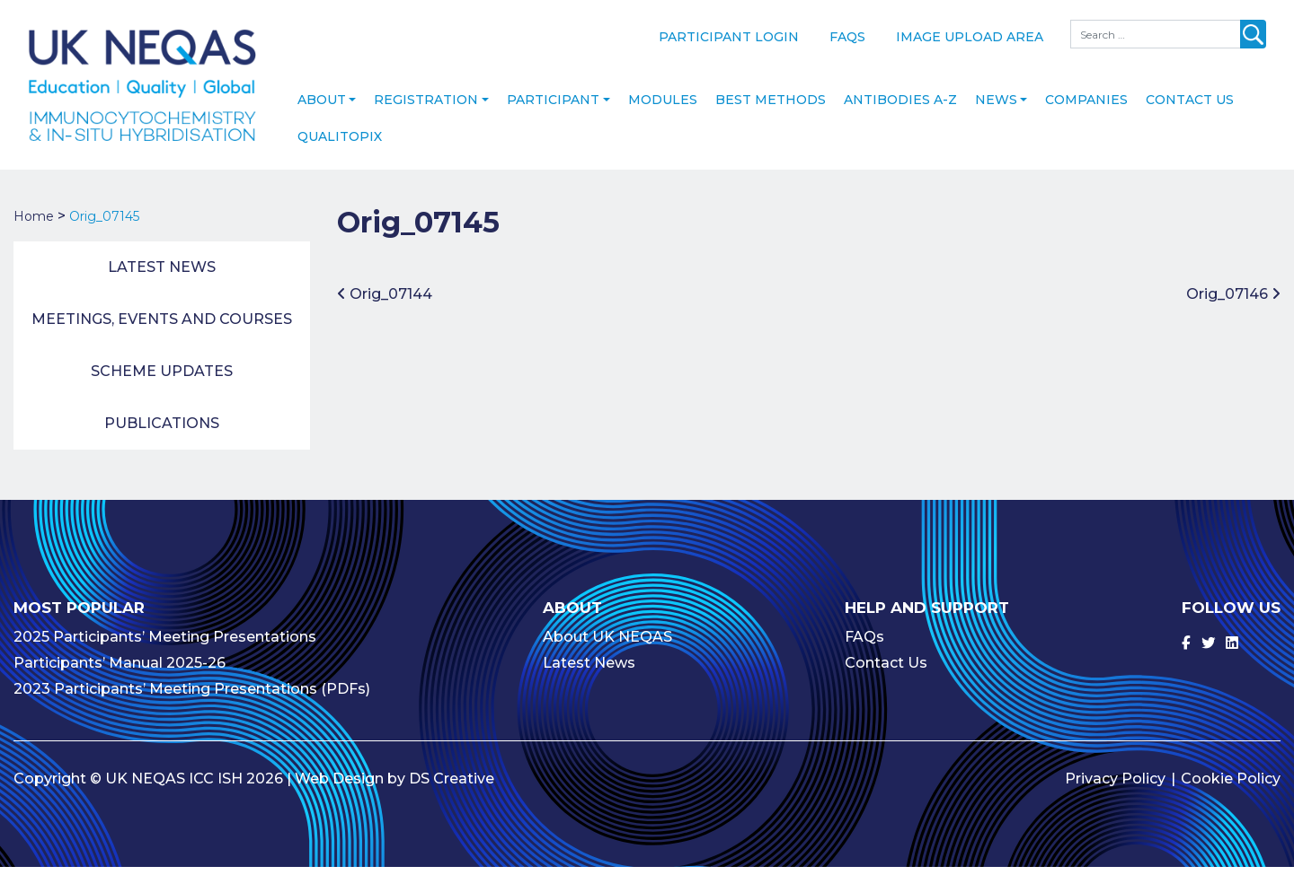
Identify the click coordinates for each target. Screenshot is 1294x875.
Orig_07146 (1233, 302)
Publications (161, 432)
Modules (662, 109)
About (321, 109)
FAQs (847, 37)
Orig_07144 (384, 302)
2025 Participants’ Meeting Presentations (164, 644)
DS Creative (451, 786)
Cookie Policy (1231, 786)
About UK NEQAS (607, 644)
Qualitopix (339, 145)
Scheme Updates (162, 380)
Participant (553, 109)
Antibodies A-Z (900, 109)
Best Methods (770, 109)
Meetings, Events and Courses (161, 328)
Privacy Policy (1115, 786)
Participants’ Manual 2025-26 (119, 670)
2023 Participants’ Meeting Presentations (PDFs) (191, 696)
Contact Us (1190, 109)
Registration (426, 109)
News (996, 109)
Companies (1086, 109)
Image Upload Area (969, 37)
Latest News (162, 275)
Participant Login (729, 37)
